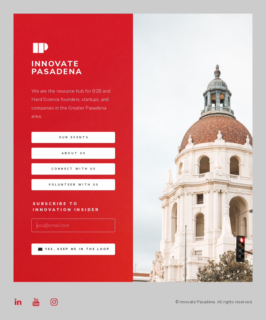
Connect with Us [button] (73, 170)
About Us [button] (74, 154)
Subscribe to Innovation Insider (66, 208)
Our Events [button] (74, 138)
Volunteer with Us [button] (74, 186)
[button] (18, 303)
